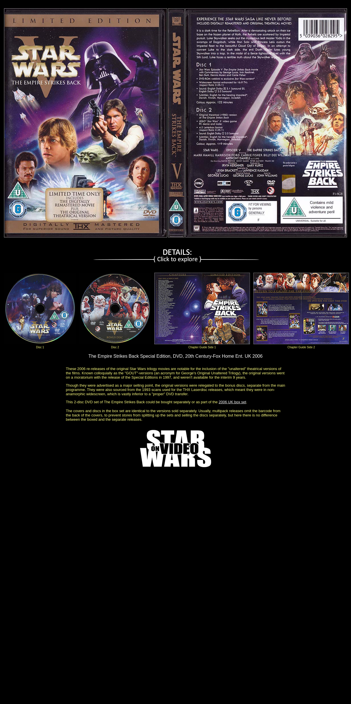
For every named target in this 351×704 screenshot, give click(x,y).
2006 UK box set (232, 402)
